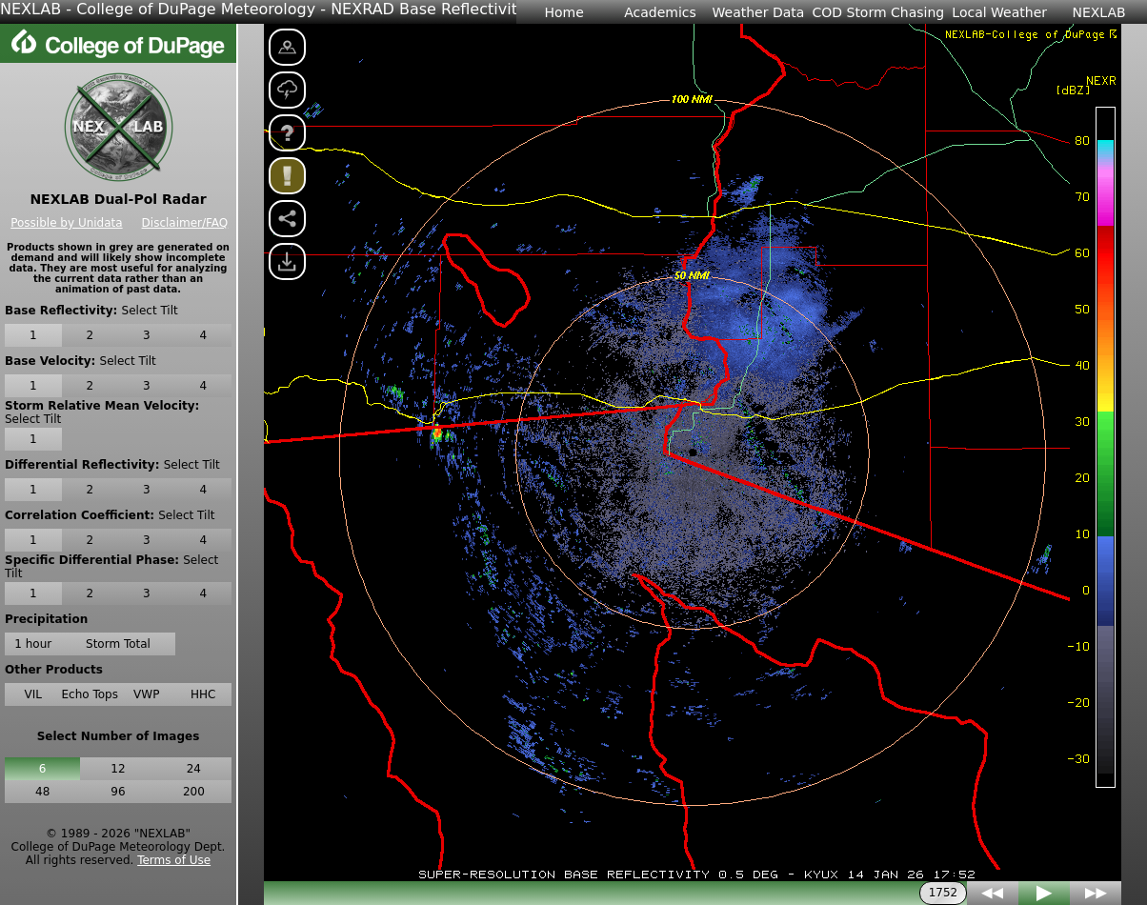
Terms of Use (174, 860)
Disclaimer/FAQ (185, 223)
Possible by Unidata (66, 223)
